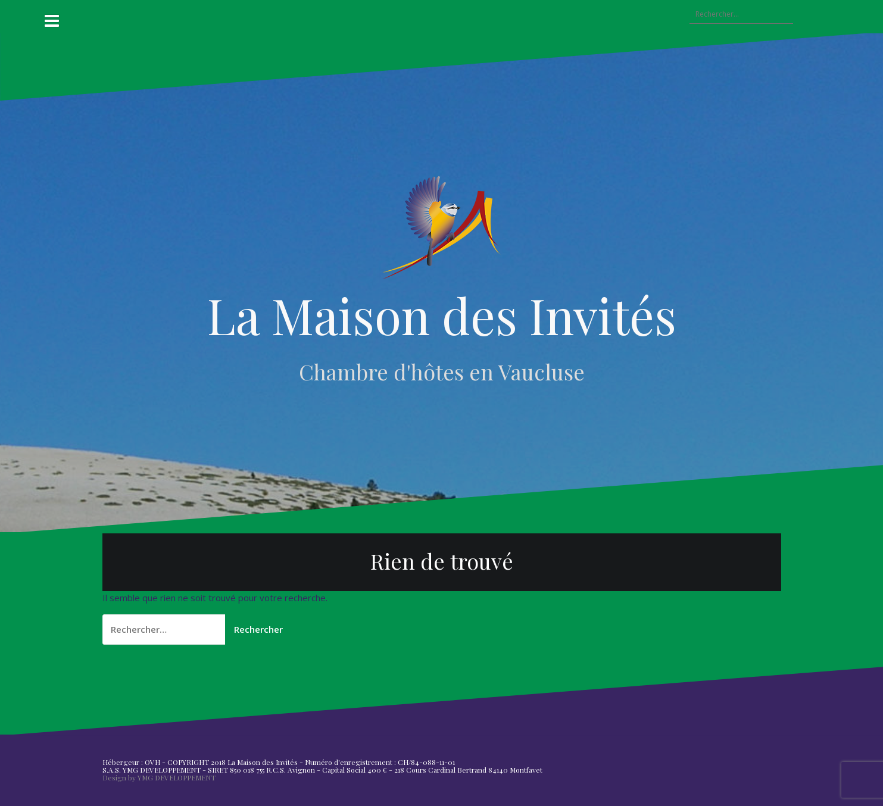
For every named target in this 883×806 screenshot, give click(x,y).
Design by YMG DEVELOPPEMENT (159, 777)
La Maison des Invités (441, 315)
